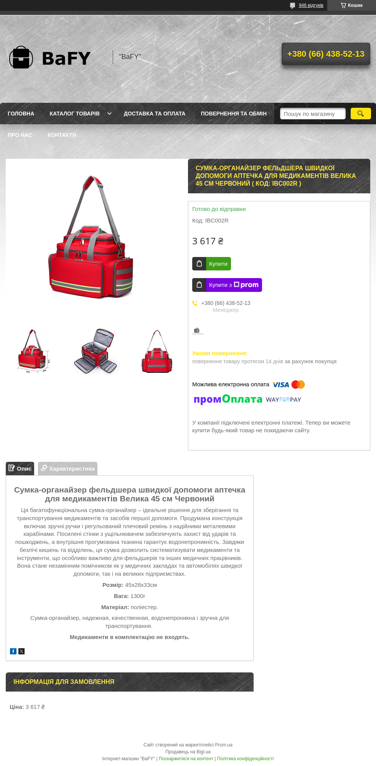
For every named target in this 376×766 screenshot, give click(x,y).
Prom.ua (224, 745)
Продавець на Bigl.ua (188, 751)
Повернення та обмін (234, 113)
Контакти (62, 135)
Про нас (20, 135)
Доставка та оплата (155, 113)
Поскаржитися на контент (186, 758)
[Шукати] (361, 113)
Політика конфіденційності (245, 758)
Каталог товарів (74, 113)
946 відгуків (311, 5)
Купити (218, 263)
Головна (21, 113)
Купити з (234, 285)
